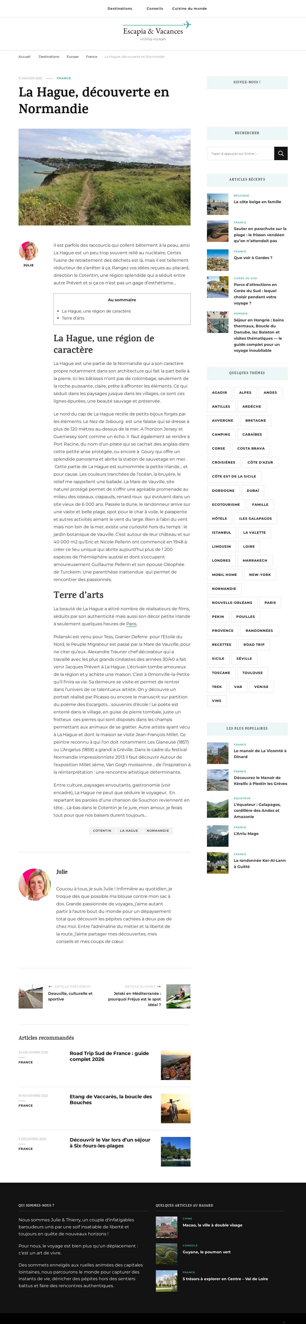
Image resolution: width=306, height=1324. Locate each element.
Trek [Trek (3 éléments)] (217, 687)
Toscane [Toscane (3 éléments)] (221, 673)
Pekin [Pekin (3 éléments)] (218, 617)
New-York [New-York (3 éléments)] (260, 575)
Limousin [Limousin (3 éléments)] (221, 546)
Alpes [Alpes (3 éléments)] (245, 392)
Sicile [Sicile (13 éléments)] (218, 658)
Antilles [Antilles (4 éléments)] (221, 406)
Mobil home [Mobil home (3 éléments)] (224, 575)
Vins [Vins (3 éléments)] (216, 701)
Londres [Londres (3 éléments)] (221, 560)
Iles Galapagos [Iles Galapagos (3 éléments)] (255, 518)
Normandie (158, 831)
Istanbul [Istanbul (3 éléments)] (221, 532)
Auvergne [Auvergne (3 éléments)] (222, 420)
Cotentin (102, 831)
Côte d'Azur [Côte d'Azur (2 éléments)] (260, 462)
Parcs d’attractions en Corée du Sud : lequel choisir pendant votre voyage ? (255, 293)
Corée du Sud (245, 278)
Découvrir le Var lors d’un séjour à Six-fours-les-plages (110, 1143)
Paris (131, 623)
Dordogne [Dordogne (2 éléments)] (223, 491)
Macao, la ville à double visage (212, 1225)
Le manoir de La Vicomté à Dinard (260, 753)
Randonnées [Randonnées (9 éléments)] (259, 631)
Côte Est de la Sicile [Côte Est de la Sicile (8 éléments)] (234, 476)
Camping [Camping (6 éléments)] (221, 434)
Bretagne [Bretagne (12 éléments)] (255, 420)
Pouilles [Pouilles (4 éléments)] (245, 617)
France (64, 78)
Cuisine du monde (189, 8)
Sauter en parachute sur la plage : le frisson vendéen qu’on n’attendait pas (260, 234)
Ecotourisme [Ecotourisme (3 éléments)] (226, 505)
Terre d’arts (73, 318)
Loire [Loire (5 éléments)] (249, 546)
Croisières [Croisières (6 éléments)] (223, 462)
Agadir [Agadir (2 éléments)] (219, 392)
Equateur (242, 798)
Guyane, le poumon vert (207, 1252)
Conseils (155, 8)
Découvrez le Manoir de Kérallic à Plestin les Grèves (260, 780)
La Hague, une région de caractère (96, 311)
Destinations (120, 8)
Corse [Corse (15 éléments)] (218, 448)
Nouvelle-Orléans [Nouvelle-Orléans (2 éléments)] (232, 603)
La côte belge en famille (257, 201)
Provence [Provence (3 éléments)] (223, 631)
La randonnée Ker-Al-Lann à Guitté (260, 863)
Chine (187, 1218)
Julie (28, 254)
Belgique (241, 195)
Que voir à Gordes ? (253, 257)
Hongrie (241, 313)
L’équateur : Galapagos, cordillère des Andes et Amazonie (257, 810)
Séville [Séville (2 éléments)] (244, 658)
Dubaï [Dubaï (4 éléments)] (253, 491)
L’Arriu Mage (246, 833)
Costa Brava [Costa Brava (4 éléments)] (251, 448)
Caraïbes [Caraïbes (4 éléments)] (252, 434)
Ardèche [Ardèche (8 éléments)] (251, 406)
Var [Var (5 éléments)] (238, 687)
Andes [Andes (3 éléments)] (270, 392)
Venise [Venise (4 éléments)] (261, 687)
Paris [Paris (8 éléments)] (270, 603)
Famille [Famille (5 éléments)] (260, 505)
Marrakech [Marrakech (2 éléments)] (255, 560)
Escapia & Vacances (153, 31)
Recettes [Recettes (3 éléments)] (221, 645)
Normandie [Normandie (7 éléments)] (224, 589)
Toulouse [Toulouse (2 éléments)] (252, 673)
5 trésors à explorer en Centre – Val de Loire (225, 1278)
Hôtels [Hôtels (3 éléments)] (219, 518)
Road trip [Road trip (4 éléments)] (254, 645)
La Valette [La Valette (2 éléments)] (254, 532)
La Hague (129, 831)
